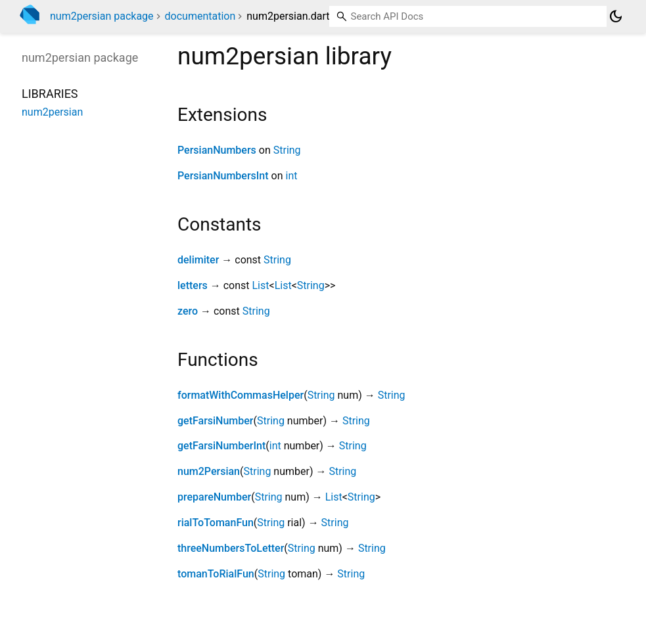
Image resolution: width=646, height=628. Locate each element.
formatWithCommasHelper (240, 395)
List (260, 285)
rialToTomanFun (215, 522)
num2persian (52, 112)
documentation (200, 16)
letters (192, 285)
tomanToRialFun (215, 574)
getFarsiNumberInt (221, 445)
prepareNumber (214, 497)
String (287, 150)
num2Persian (208, 471)
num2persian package (102, 16)
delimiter (198, 260)
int (292, 175)
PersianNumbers (216, 150)
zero (187, 311)
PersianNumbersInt (223, 175)
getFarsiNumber (215, 421)
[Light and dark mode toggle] (615, 16)
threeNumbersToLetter (230, 548)
